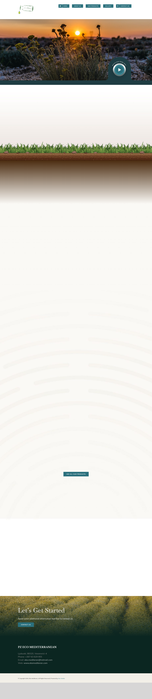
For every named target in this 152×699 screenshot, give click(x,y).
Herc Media (61, 681)
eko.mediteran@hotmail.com (38, 663)
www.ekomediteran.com (36, 666)
